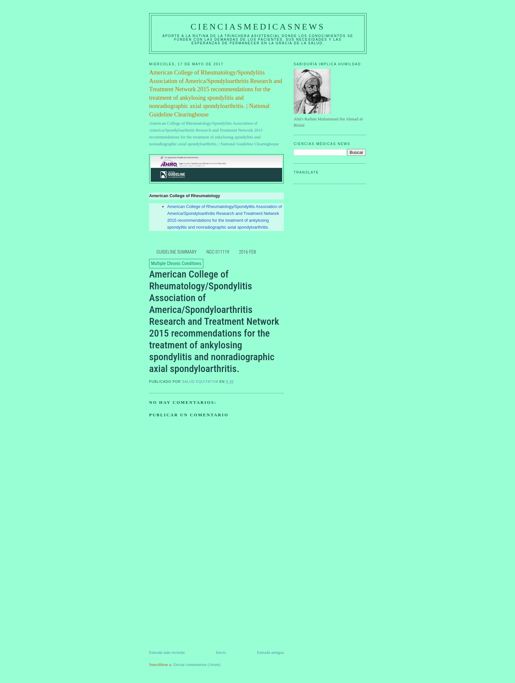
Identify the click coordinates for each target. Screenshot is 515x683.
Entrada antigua (270, 652)
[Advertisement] (198, 603)
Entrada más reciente (167, 652)
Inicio (221, 652)
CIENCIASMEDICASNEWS (257, 26)
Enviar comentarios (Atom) (196, 664)
